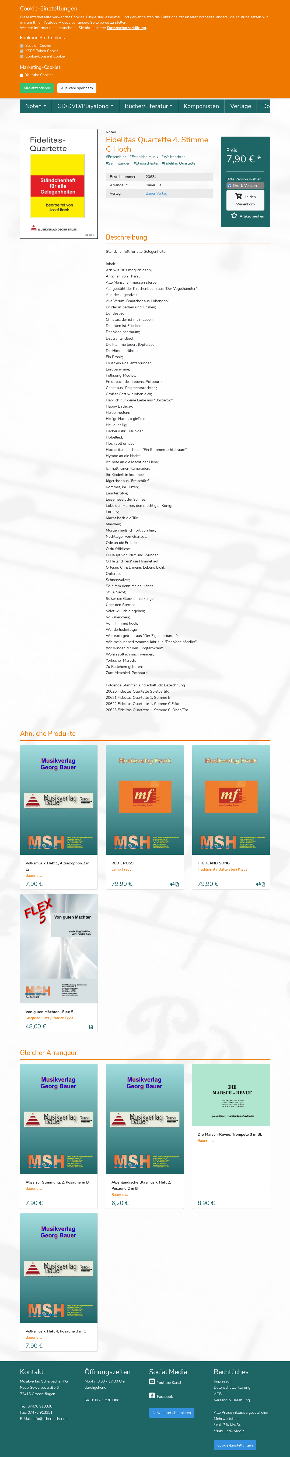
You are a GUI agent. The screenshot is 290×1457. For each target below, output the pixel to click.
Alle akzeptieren (36, 88)
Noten (33, 106)
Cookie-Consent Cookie (45, 56)
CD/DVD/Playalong (83, 106)
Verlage (240, 106)
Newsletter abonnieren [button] (172, 1412)
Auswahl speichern (77, 88)
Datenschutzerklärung (126, 27)
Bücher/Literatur (146, 106)
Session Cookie (38, 45)
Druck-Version (245, 185)
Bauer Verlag (156, 193)
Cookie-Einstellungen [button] (235, 1445)
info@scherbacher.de (50, 1418)
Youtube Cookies (39, 74)
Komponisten (201, 106)
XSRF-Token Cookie (41, 51)
